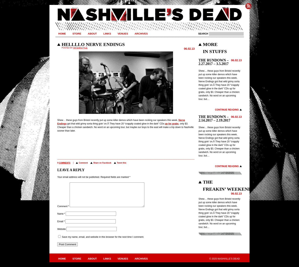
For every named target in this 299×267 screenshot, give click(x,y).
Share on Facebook (102, 163)
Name (61, 218)
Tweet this (121, 163)
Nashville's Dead (149, 15)
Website (61, 233)
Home (62, 33)
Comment (83, 163)
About (92, 33)
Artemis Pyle (80, 48)
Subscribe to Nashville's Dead (248, 6)
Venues (123, 33)
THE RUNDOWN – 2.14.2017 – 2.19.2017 (214, 118)
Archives (141, 33)
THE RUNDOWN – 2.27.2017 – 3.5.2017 (214, 62)
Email (61, 226)
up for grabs (172, 123)
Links (107, 33)
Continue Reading (227, 109)
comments (64, 163)
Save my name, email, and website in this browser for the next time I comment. (103, 241)
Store (76, 33)
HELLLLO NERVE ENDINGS (93, 44)
